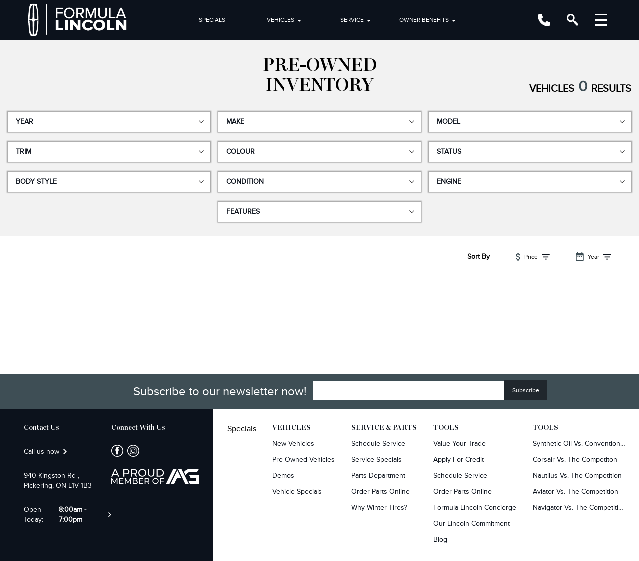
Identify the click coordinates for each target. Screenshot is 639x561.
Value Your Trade (459, 443)
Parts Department (378, 475)
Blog (440, 539)
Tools (446, 427)
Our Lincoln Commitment (471, 523)
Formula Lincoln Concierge (474, 507)
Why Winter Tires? (379, 507)
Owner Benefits (424, 19)
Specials (212, 19)
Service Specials (376, 459)
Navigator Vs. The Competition (579, 507)
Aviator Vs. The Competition (575, 491)
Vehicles (280, 19)
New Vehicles (293, 443)
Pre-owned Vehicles (303, 459)
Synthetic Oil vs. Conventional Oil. (579, 443)
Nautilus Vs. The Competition (577, 475)
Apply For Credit (458, 459)
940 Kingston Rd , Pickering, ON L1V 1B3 (58, 480)
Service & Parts (384, 427)
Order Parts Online (380, 491)
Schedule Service (378, 443)
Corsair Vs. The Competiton (575, 459)
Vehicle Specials (297, 491)
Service (352, 19)
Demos (283, 475)
